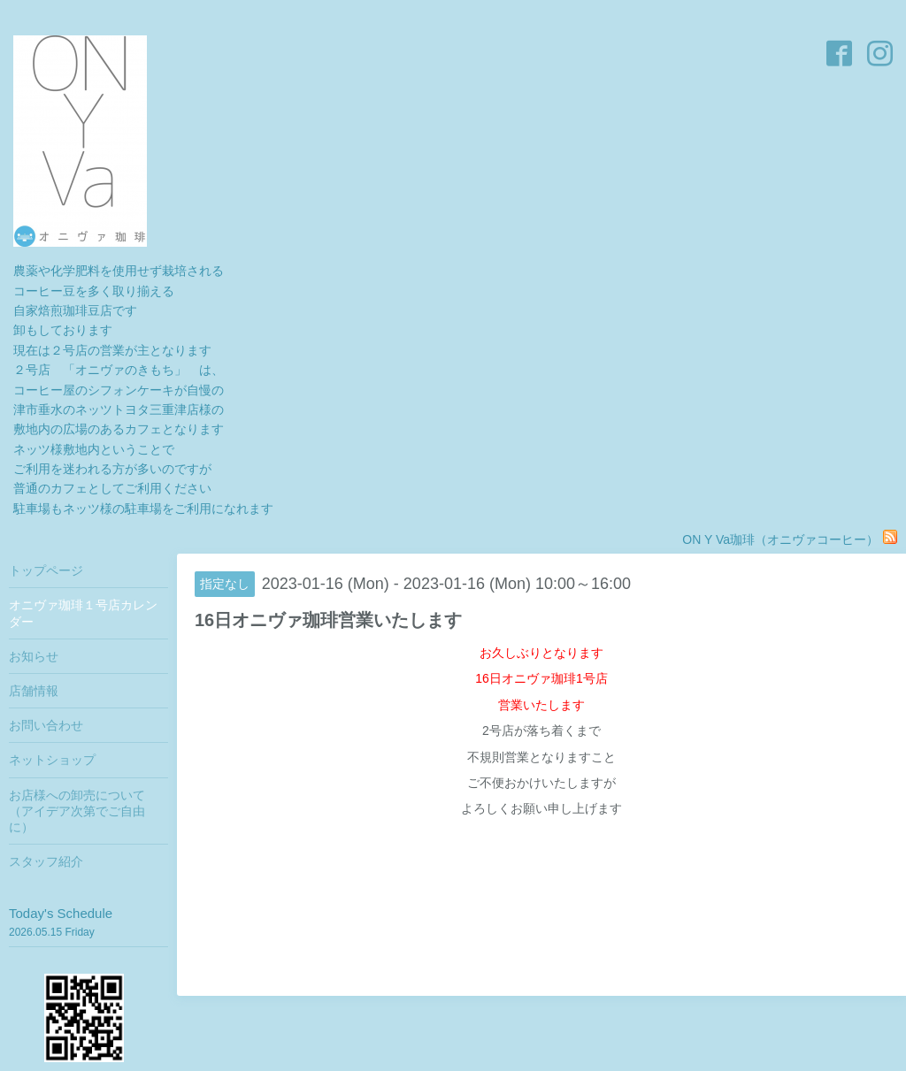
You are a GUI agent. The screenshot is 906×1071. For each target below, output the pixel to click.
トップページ (46, 570)
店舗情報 (33, 691)
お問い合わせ (46, 725)
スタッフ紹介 (46, 861)
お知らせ (33, 656)
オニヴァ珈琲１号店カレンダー (83, 613)
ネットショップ (52, 760)
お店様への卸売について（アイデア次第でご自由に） (77, 811)
